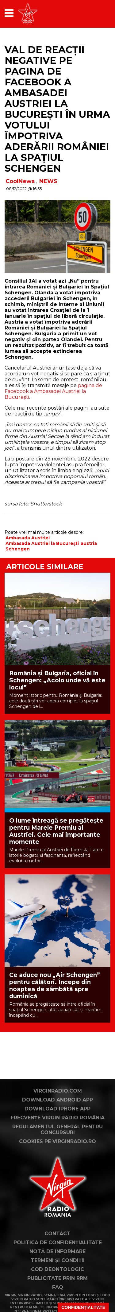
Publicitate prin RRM (57, 1278)
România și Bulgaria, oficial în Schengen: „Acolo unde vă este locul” (57, 680)
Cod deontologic (57, 1269)
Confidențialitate (83, 1307)
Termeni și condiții (58, 1260)
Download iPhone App (57, 1109)
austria (89, 543)
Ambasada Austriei (28, 538)
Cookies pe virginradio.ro (57, 1141)
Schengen (18, 549)
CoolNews (20, 181)
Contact (57, 1233)
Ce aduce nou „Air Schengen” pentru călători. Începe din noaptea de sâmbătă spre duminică (54, 985)
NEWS (48, 181)
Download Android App (57, 1100)
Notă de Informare (57, 1251)
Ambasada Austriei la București (42, 543)
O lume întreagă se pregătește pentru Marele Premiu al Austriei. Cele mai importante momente (56, 831)
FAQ (57, 1287)
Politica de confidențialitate (57, 1242)
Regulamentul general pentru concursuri (57, 1129)
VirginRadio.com (57, 1091)
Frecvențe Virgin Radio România (58, 1118)
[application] (95, 13)
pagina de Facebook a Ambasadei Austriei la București (53, 391)
